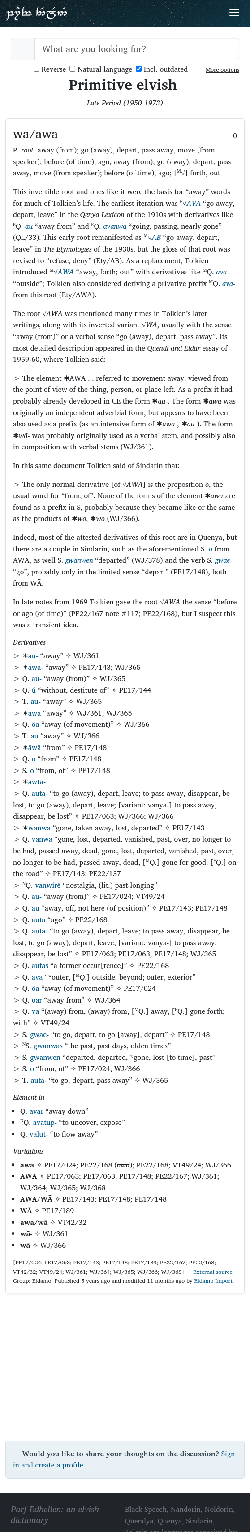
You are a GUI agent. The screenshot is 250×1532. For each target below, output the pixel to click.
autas (40, 965)
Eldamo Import (213, 1280)
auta (39, 919)
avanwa (114, 226)
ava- (228, 283)
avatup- (44, 1122)
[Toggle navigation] (234, 12)
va (35, 1011)
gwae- (224, 560)
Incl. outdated (162, 69)
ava (221, 272)
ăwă (34, 747)
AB (156, 237)
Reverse (50, 69)
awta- (37, 781)
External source (209, 1271)
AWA (66, 272)
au (29, 226)
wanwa (39, 827)
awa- (35, 667)
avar (36, 1111)
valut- (39, 1134)
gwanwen (79, 560)
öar (37, 1000)
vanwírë (47, 885)
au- (33, 655)
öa (35, 724)
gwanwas (48, 1045)
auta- (40, 793)
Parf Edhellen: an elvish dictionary (36, 13)
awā (34, 713)
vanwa (42, 839)
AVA (193, 203)
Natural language (100, 69)
